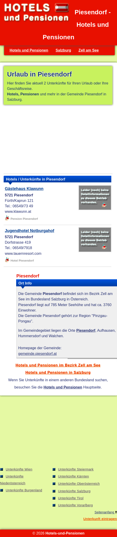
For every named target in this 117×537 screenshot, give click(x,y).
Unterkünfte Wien (19, 469)
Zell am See (89, 50)
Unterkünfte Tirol (71, 498)
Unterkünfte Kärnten (73, 476)
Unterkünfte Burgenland (24, 490)
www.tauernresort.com (23, 253)
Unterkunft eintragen (100, 519)
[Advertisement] (58, 140)
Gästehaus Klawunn (24, 188)
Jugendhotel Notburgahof (29, 230)
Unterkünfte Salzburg (74, 491)
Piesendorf (85, 330)
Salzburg (63, 50)
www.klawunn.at (18, 211)
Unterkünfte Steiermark (76, 469)
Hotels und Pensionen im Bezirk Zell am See (58, 365)
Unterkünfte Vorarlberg (75, 505)
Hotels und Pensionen (29, 50)
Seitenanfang (105, 512)
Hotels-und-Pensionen (65, 533)
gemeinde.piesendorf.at (37, 353)
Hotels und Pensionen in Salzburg (58, 372)
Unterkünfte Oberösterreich (79, 483)
